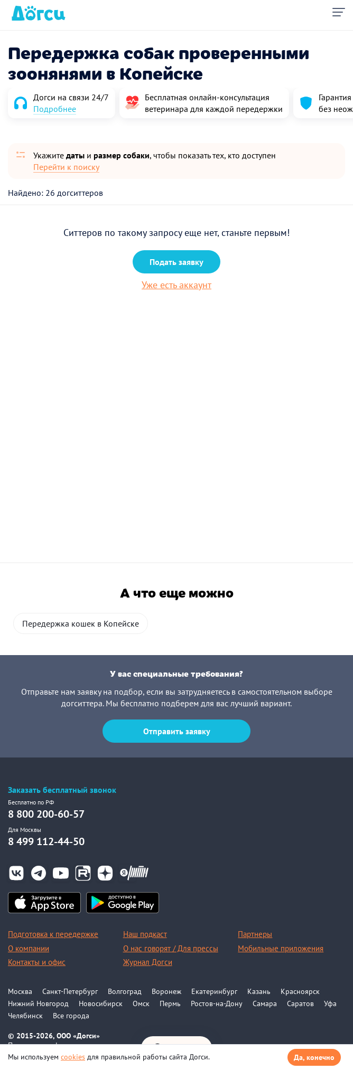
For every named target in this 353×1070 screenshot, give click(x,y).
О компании (28, 948)
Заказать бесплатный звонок (62, 790)
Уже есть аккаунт (176, 285)
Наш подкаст (145, 934)
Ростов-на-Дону (217, 1003)
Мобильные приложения (280, 948)
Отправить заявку (176, 731)
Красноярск (300, 991)
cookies (73, 1057)
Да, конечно (314, 1057)
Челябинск (25, 1015)
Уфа (330, 1003)
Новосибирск (101, 1003)
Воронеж (166, 991)
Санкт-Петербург (70, 991)
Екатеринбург (214, 991)
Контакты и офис (37, 962)
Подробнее (54, 108)
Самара (265, 1003)
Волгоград (125, 991)
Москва (20, 991)
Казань (259, 991)
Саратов (300, 1003)
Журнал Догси (147, 962)
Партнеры (255, 934)
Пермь (170, 1003)
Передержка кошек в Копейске (80, 623)
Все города (71, 1015)
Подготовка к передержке (53, 934)
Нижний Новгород (38, 1003)
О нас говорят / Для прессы (170, 948)
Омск (141, 1003)
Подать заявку (176, 262)
